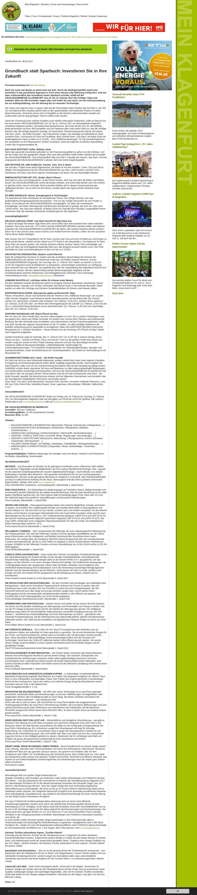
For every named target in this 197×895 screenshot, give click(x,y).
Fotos (34, 16)
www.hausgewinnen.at (90, 828)
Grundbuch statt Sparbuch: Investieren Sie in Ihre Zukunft (95, 37)
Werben (83, 16)
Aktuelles (45, 4)
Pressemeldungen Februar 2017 (59, 37)
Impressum (102, 16)
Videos (28, 16)
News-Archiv (82, 4)
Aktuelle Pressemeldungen (35, 37)
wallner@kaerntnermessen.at (40, 275)
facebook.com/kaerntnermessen (67, 402)
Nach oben (117, 293)
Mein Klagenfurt (32, 4)
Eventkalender (45, 16)
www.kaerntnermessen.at (33, 402)
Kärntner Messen (38, 85)
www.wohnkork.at (46, 482)
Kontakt (92, 16)
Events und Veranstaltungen (63, 4)
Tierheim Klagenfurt (70, 16)
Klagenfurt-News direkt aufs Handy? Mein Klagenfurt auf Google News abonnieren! (53, 49)
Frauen (56, 16)
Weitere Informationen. (84, 891)
